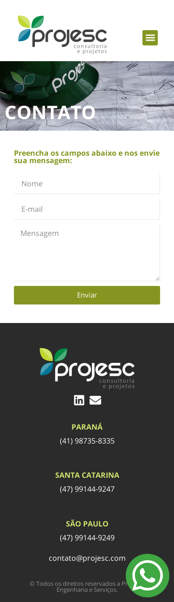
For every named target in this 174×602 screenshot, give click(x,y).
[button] (150, 37)
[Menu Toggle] (147, 575)
